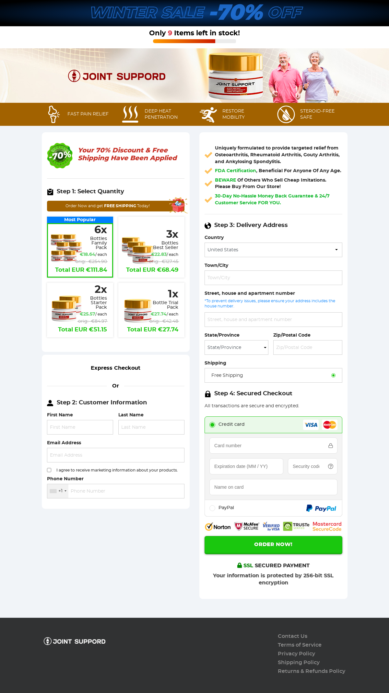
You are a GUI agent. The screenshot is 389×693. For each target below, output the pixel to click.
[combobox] (57, 491)
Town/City (216, 265)
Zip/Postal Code (292, 335)
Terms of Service (300, 645)
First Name (60, 414)
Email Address (64, 442)
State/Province (222, 335)
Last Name (131, 414)
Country (214, 237)
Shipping (215, 363)
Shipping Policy (299, 662)
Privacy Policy (296, 653)
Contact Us (292, 636)
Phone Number (65, 478)
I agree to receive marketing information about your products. (117, 470)
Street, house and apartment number (250, 293)
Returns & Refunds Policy (311, 671)
